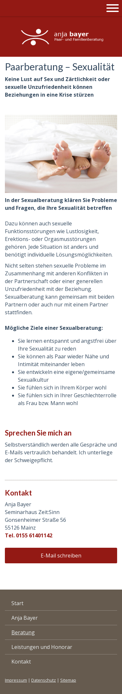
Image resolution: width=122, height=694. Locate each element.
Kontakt (21, 661)
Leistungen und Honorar (41, 647)
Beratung (23, 632)
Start (17, 603)
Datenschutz (43, 680)
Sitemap (68, 680)
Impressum (16, 680)
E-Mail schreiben (61, 555)
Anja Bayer (24, 617)
